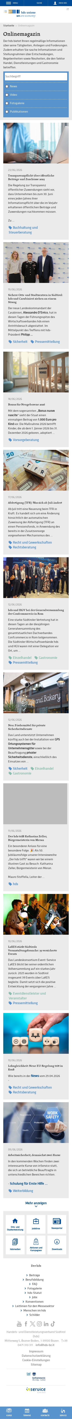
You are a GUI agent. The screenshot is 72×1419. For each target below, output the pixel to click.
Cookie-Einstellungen (36, 1360)
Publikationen (19, 112)
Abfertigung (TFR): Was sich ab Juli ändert (35, 502)
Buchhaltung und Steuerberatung (23, 229)
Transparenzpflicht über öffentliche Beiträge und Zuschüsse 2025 (31, 177)
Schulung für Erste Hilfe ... (29, 1184)
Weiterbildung (21, 1191)
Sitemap (36, 1365)
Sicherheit (18, 341)
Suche (39, 3)
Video (13, 95)
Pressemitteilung (45, 341)
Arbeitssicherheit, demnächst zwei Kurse (34, 1155)
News (13, 86)
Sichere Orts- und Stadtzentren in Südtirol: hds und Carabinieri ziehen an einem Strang (35, 298)
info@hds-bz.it (45, 1345)
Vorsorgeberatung (24, 440)
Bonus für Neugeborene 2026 (26, 404)
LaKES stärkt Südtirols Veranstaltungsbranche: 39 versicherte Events (32, 950)
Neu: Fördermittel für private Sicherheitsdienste (27, 727)
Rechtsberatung (22, 547)
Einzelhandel (20, 657)
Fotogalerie (17, 103)
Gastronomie (46, 657)
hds (13, 884)
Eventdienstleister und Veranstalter (27, 995)
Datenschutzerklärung (36, 1356)
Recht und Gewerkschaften (30, 542)
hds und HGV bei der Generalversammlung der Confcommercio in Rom (36, 611)
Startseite (8, 25)
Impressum (36, 1351)
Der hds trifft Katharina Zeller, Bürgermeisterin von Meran (27, 838)
